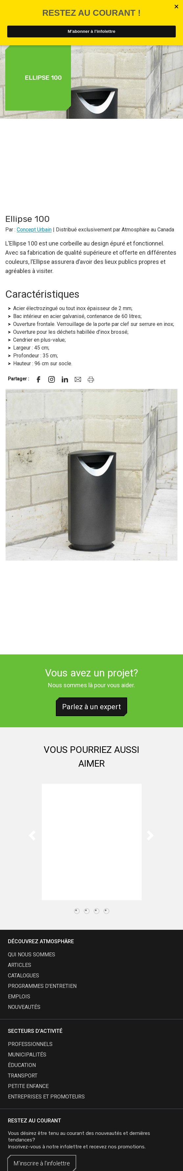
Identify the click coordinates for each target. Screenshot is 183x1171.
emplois (19, 996)
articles (19, 965)
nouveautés (24, 1007)
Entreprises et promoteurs (46, 1097)
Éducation (22, 1065)
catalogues (23, 975)
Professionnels (30, 1044)
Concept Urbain (34, 229)
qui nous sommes (31, 954)
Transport (22, 1076)
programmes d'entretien (42, 986)
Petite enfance (28, 1086)
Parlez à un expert (91, 707)
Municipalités (27, 1055)
